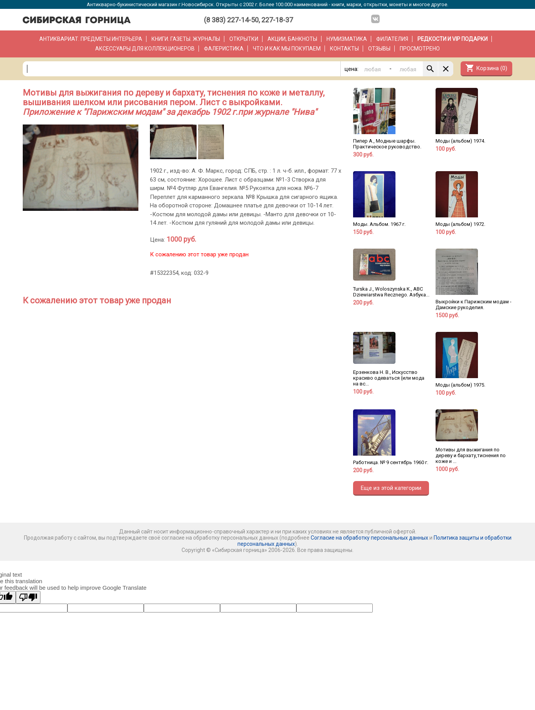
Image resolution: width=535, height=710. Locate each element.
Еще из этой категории (391, 488)
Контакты (344, 48)
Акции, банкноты (292, 39)
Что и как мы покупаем (287, 48)
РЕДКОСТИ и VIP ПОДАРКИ (452, 39)
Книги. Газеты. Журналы (185, 39)
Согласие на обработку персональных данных (369, 538)
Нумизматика (346, 39)
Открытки (243, 39)
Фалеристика (224, 48)
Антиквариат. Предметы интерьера (90, 39)
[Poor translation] (28, 597)
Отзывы (379, 48)
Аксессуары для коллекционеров (145, 48)
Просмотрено (420, 48)
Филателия (392, 39)
